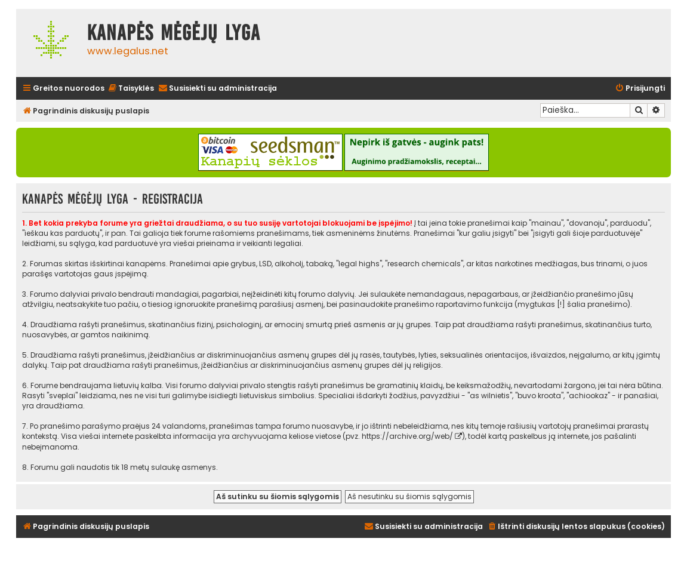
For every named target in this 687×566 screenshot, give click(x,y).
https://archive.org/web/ (407, 436)
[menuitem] (130, 89)
